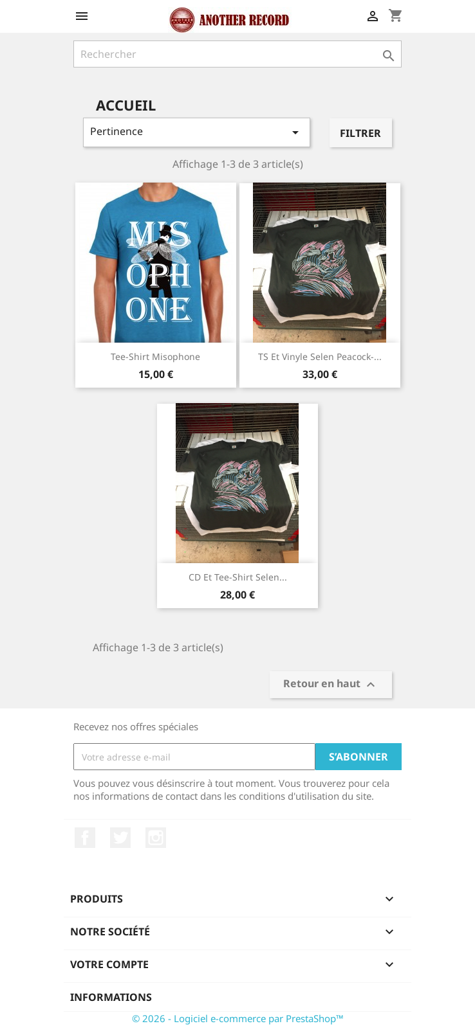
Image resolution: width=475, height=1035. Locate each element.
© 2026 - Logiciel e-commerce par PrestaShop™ (238, 1018)
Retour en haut (330, 685)
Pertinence (196, 132)
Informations (111, 997)
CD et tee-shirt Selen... (238, 577)
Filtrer (360, 133)
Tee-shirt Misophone (155, 356)
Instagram (155, 837)
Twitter (120, 837)
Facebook (85, 837)
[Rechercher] (237, 54)
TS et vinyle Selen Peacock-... (320, 356)
